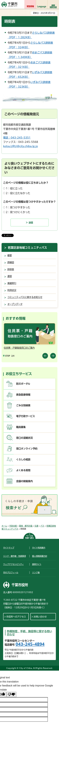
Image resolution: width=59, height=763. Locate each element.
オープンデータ (14, 304)
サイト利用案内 (38, 548)
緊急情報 (30, 6)
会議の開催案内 (24, 481)
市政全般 (13, 526)
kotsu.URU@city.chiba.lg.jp (20, 146)
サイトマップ (8, 548)
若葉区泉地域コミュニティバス (27, 247)
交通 (36, 526)
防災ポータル (23, 384)
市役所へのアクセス (16, 617)
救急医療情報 (23, 394)
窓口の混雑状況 (24, 438)
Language (41, 6)
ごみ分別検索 (23, 405)
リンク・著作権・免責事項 (14, 556)
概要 (9, 255)
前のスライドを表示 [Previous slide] (45, 356)
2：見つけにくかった (18, 212)
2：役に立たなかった (18, 193)
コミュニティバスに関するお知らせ (24, 297)
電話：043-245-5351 (17, 137)
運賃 (9, 276)
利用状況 (11, 290)
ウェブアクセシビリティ (13, 564)
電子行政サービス (25, 416)
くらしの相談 (23, 459)
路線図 (10, 262)
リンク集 (36, 572)
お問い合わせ (40, 617)
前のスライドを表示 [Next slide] (53, 356)
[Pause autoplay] (6, 356)
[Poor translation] (11, 694)
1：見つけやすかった (18, 207)
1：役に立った (14, 188)
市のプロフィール (10, 572)
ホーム (4, 526)
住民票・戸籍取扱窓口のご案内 (19, 348)
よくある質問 (23, 470)
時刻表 (10, 269)
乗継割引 (11, 283)
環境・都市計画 (26, 526)
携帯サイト (36, 564)
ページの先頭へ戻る (29, 537)
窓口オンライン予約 (26, 448)
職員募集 (21, 427)
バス (42, 526)
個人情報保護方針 (39, 556)
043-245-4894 (30, 644)
